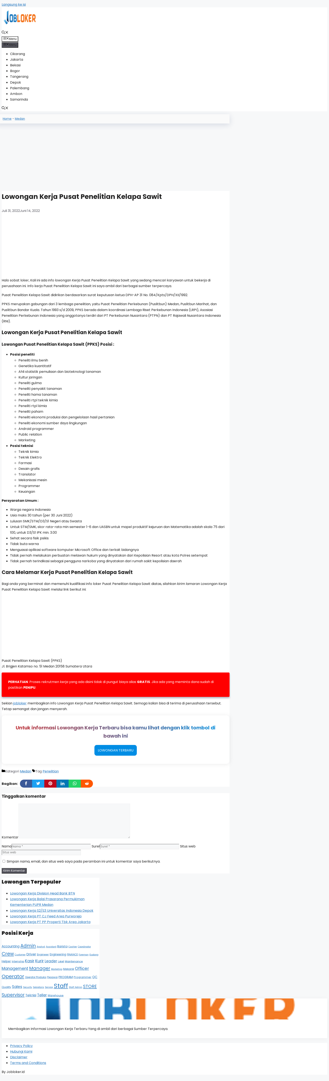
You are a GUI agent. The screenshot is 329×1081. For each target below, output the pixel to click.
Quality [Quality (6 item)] (6, 991)
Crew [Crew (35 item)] (8, 957)
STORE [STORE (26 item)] (90, 990)
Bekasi (15, 65)
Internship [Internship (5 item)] (18, 965)
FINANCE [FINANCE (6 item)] (72, 958)
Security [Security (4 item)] (27, 991)
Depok (15, 82)
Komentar (10, 841)
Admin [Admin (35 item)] (28, 949)
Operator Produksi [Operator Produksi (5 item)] (35, 981)
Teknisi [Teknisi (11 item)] (30, 999)
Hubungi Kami (21, 1056)
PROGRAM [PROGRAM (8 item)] (66, 981)
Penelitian (51, 775)
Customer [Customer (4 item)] (20, 958)
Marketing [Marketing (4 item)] (56, 973)
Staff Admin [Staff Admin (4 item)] (75, 991)
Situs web (188, 850)
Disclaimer (18, 1061)
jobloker (20, 703)
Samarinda (19, 99)
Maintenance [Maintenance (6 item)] (74, 965)
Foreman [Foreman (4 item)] (84, 958)
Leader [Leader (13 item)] (51, 964)
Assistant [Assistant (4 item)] (51, 950)
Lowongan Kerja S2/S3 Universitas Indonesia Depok (51, 914)
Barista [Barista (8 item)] (62, 950)
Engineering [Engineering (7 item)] (58, 958)
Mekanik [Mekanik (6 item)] (68, 973)
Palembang (19, 88)
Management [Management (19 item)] (15, 972)
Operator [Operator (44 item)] (13, 980)
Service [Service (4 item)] (49, 991)
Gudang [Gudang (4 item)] (93, 958)
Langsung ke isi (14, 4)
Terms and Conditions (28, 1067)
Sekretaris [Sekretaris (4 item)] (38, 991)
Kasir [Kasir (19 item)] (29, 965)
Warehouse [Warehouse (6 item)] (56, 999)
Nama (7, 850)
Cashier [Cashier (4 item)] (72, 950)
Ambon (16, 93)
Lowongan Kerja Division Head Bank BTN (42, 897)
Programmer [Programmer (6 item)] (82, 981)
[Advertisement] (116, 155)
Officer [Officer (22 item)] (82, 972)
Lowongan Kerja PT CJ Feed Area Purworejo (46, 920)
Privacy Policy (21, 1050)
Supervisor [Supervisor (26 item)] (13, 999)
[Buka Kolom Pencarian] (5, 32)
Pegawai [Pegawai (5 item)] (52, 981)
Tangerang (19, 76)
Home (7, 119)
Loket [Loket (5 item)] (61, 965)
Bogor (15, 70)
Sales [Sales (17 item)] (17, 990)
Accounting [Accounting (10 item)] (11, 950)
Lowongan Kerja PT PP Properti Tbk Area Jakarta (50, 925)
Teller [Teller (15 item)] (42, 998)
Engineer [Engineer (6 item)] (43, 958)
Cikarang (17, 53)
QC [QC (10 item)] (94, 981)
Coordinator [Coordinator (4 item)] (84, 950)
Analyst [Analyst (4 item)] (41, 950)
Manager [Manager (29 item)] (39, 972)
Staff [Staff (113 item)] (61, 989)
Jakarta (16, 59)
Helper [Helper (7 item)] (6, 965)
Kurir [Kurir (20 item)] (39, 965)
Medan (20, 119)
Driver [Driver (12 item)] (31, 958)
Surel (96, 850)
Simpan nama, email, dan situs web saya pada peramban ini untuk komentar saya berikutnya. (83, 865)
